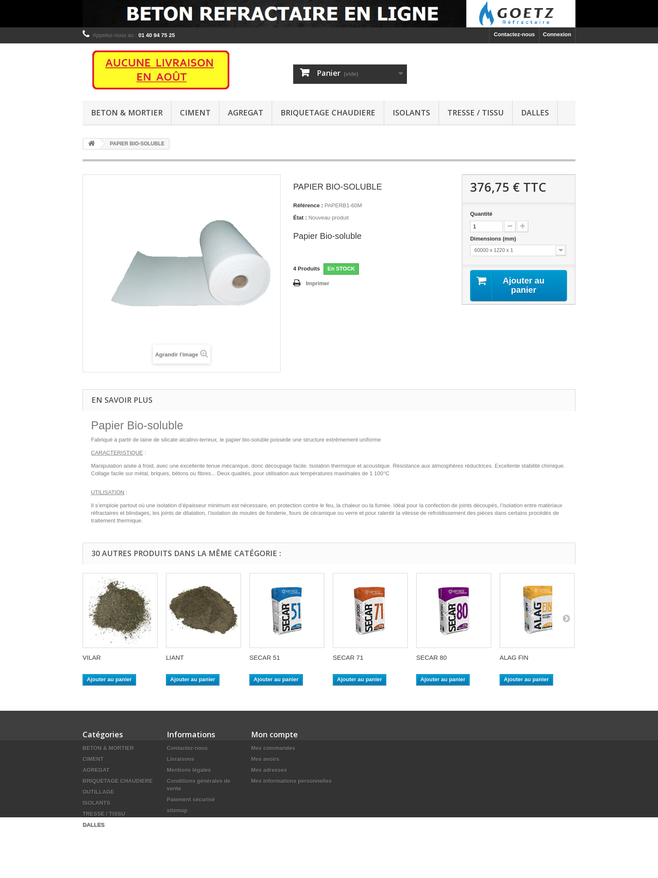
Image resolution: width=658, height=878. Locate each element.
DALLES (535, 112)
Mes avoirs (265, 759)
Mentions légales (189, 770)
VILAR (92, 657)
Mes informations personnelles (291, 781)
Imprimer (317, 283)
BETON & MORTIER (127, 112)
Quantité (481, 214)
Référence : (308, 205)
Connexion (557, 34)
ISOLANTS (411, 112)
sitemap (177, 810)
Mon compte (274, 734)
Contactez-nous (514, 34)
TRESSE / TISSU (475, 112)
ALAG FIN (514, 657)
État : (300, 217)
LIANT (175, 657)
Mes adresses (269, 770)
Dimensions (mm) (494, 239)
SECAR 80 (431, 657)
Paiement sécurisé (191, 799)
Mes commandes (273, 748)
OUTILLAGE (98, 792)
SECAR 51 (264, 657)
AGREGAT (245, 112)
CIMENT (195, 112)
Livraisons (180, 759)
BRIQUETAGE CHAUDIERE (328, 112)
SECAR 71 (348, 657)
